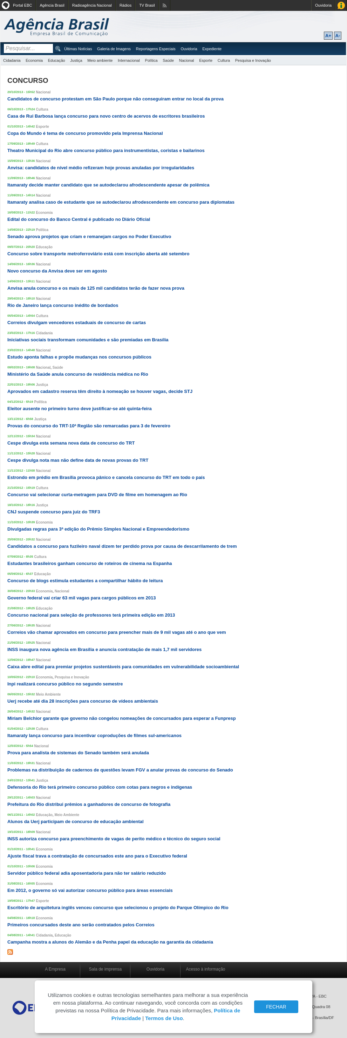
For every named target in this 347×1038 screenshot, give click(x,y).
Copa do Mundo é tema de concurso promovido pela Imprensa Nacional (85, 133)
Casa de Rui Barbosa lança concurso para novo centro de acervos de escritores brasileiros (106, 116)
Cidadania (12, 60)
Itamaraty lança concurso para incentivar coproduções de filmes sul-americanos (94, 735)
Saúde (168, 60)
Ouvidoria (323, 5)
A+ (328, 35)
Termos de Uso (164, 1018)
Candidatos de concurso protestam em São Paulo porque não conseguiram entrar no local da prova (115, 98)
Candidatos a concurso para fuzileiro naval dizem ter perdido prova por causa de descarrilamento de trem (122, 546)
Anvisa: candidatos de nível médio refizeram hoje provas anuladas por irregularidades (100, 167)
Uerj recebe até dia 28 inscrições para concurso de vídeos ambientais (82, 701)
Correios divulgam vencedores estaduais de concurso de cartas (76, 322)
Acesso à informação (205, 969)
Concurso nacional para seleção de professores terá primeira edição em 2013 (91, 615)
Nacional (186, 60)
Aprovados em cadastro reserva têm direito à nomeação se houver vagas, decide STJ (99, 391)
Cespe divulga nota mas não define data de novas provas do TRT (77, 460)
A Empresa (55, 969)
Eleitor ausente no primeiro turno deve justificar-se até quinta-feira (79, 408)
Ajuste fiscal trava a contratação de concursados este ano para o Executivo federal (97, 856)
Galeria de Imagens (114, 49)
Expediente (212, 49)
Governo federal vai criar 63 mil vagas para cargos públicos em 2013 (81, 597)
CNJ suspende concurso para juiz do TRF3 (53, 511)
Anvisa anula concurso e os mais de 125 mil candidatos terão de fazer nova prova (95, 288)
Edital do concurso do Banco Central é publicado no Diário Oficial (78, 219)
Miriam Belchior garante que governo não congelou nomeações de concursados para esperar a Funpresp (121, 718)
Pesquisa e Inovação (253, 60)
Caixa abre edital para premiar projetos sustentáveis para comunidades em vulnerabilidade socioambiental (123, 666)
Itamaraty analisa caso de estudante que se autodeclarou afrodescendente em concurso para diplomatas (120, 202)
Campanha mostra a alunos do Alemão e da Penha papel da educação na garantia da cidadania (110, 942)
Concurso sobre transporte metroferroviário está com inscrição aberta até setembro (98, 253)
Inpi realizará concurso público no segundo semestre (65, 683)
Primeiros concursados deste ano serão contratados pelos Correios (81, 924)
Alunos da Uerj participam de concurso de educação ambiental (75, 821)
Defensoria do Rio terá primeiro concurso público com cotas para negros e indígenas (99, 787)
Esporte (205, 60)
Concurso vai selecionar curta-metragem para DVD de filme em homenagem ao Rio (97, 494)
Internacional (129, 60)
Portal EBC (22, 5)
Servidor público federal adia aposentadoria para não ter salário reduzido (86, 873)
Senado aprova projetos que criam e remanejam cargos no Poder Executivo (89, 236)
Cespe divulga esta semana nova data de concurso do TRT (71, 443)
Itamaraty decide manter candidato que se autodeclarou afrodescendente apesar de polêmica (108, 185)
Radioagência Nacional (92, 5)
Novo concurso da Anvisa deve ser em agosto (57, 271)
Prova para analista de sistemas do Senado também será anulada (78, 752)
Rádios (125, 5)
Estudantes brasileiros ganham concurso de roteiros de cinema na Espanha (89, 563)
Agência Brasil (52, 5)
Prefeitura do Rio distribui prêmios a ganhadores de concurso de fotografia (88, 804)
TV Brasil (147, 5)
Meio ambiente (100, 60)
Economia (34, 60)
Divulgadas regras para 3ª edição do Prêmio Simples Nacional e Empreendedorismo (98, 529)
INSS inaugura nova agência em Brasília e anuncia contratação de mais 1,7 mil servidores (104, 649)
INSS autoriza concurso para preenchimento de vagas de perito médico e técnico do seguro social (113, 838)
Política (151, 60)
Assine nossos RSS (164, 5)
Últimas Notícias (78, 49)
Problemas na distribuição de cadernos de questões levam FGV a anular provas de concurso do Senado (120, 770)
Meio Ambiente (48, 694)
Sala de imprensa (105, 969)
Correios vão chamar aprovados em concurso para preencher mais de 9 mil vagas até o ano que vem (116, 632)
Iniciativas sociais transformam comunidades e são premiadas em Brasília (88, 339)
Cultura (224, 60)
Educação (56, 60)
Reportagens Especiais (156, 49)
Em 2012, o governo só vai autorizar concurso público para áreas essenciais (90, 890)
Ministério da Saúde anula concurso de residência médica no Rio (77, 374)
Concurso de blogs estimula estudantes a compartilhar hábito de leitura (85, 580)
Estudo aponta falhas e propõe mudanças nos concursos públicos (79, 357)
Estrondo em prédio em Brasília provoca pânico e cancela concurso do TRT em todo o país (106, 477)
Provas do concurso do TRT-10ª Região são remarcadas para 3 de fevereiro (88, 425)
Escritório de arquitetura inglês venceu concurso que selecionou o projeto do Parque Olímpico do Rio (118, 907)
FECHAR (276, 1007)
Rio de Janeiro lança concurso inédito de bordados (62, 305)
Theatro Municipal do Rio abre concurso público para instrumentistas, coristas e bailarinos (106, 150)
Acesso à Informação (341, 5)
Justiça (76, 60)
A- (337, 35)
